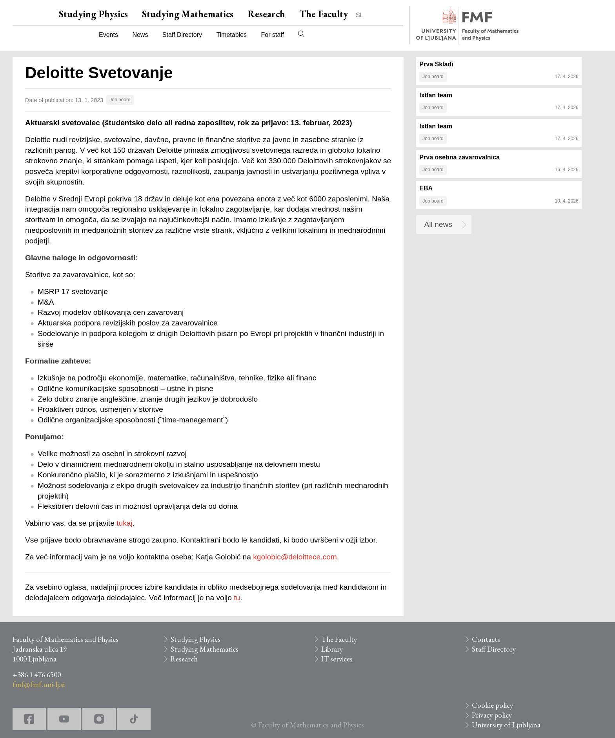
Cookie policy (492, 705)
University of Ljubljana (506, 725)
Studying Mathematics (187, 14)
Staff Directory (182, 34)
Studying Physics (93, 14)
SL (360, 15)
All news (438, 224)
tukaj (124, 523)
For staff (272, 34)
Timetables (231, 34)
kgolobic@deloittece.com (295, 557)
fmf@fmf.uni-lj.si (39, 684)
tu (237, 598)
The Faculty (323, 14)
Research (266, 14)
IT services (337, 659)
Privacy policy (492, 715)
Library (332, 649)
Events (108, 34)
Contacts (486, 639)
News (140, 34)
